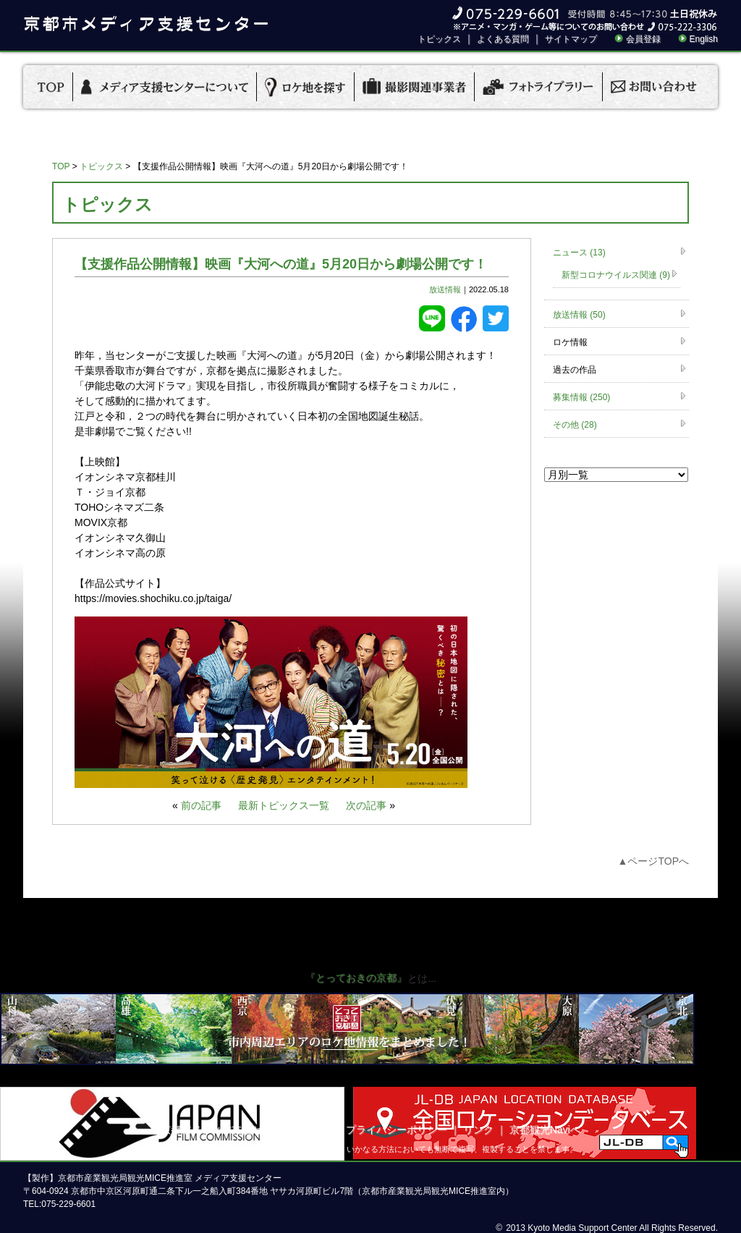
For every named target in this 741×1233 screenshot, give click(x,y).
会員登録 (643, 39)
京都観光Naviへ (544, 1129)
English (704, 39)
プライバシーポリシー (396, 1129)
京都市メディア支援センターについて (247, 1129)
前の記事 (201, 805)
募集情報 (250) (581, 397)
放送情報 (445, 289)
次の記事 (366, 805)
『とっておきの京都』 (356, 977)
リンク (478, 1129)
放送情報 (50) (579, 315)
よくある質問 (503, 39)
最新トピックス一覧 (283, 805)
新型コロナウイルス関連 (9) (616, 275)
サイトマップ (571, 39)
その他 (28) (575, 425)
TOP (60, 166)
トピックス (439, 39)
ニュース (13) (579, 252)
